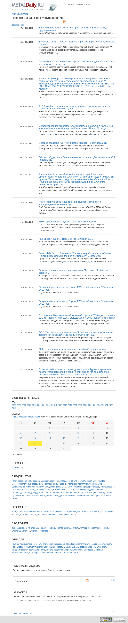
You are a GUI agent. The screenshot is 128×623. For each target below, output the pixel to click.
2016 (65, 405)
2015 (59, 405)
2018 (75, 405)
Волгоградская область (88, 512)
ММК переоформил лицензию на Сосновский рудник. (68, 221)
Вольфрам (41, 528)
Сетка (34, 531)
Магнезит (89, 492)
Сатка (20, 512)
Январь (15, 417)
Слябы (83, 528)
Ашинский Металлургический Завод (66, 492)
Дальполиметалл (67, 495)
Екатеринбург (70, 512)
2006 (14, 405)
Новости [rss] (18, 25)
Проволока (43, 531)
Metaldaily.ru (20, 13)
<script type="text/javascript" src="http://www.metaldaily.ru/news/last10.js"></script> (64, 605)
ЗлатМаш (41, 490)
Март (30, 417)
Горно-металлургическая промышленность (91, 544)
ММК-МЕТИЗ (99, 481)
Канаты (31, 528)
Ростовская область (33, 512)
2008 (24, 405)
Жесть (76, 528)
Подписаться (21, 581)
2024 (105, 405)
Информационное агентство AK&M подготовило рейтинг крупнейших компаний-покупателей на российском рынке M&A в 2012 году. (76, 127)
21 (35, 443)
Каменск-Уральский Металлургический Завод (80, 484)
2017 (70, 405)
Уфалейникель (51, 484)
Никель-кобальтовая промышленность (64, 550)
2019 (80, 405)
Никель (105, 528)
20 (21, 443)
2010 (34, 405)
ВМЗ (64, 487)
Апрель (36, 417)
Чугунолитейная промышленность (54, 544)
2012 (44, 405)
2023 (100, 405)
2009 (29, 405)
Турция (33, 514)
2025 (111, 405)
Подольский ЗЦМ (68, 481)
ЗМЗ (47, 487)
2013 (49, 405)
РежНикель (55, 487)
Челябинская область (47, 514)
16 (64, 438)
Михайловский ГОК (35, 487)
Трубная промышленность (24, 544)
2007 (19, 405)
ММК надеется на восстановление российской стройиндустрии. (73, 349)
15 (49, 438)
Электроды (17, 531)
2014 (54, 405)
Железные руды (64, 528)
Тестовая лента (70, 553)
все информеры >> (23, 613)
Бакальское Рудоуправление (89, 490)
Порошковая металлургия (24, 547)
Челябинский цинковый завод (26, 481)
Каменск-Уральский (53, 512)
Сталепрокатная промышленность (45, 553)
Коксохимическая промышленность (28, 550)
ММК (56, 495)
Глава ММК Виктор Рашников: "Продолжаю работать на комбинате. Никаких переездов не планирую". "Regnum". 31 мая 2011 (75, 254)
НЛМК (14, 498)
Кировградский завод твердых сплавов (30, 492)
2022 (95, 405)
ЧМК (40, 484)
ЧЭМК (71, 490)
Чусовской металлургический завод (28, 495)
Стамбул (24, 514)
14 (35, 438)
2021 (90, 405)
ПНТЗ (49, 490)
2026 (14, 408)
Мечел (49, 495)
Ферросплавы (94, 528)
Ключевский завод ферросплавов (83, 487)
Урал (14, 512)
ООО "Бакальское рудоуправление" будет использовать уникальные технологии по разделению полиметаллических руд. (76, 333)
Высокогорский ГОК (50, 481)
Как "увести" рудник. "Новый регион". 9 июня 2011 (66, 239)
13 (21, 438)
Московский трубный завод (24, 484)
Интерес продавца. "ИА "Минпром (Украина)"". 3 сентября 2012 (73, 143)
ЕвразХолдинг (18, 487)
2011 (39, 405)
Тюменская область (68, 514)
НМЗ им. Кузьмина (103, 492)
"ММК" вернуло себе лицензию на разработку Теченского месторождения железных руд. (70, 203)
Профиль (51, 528)
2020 (85, 405)
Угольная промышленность (50, 547)
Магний (26, 531)
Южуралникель (60, 490)
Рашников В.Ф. (19, 467)
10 (78, 433)
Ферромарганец (19, 528)
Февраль (23, 417)
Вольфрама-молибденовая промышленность (85, 547)
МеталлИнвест (84, 481)
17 (78, 438)
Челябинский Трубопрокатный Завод (94, 495)
